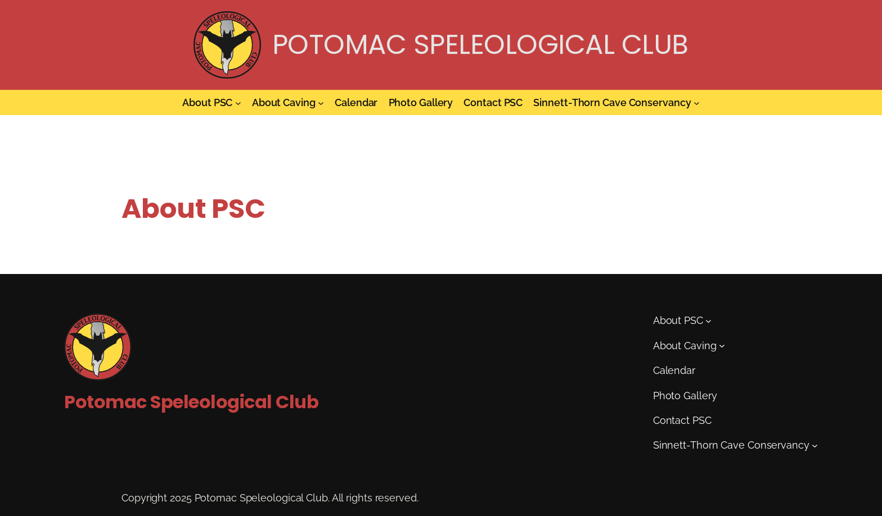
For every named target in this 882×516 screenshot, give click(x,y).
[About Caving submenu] (321, 102)
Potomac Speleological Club (480, 44)
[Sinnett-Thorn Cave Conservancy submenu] (697, 102)
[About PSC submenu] (238, 102)
